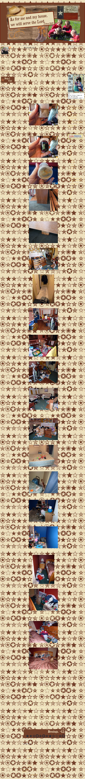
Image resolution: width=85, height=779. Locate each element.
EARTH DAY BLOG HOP (75, 179)
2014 (70, 153)
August (72, 169)
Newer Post (24, 771)
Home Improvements (72, 117)
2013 (70, 155)
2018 (70, 147)
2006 (70, 202)
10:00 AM (28, 766)
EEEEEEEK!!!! (71, 107)
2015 (70, 151)
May (72, 175)
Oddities (69, 114)
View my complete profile (7, 71)
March (72, 187)
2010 (70, 194)
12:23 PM (28, 750)
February (73, 189)
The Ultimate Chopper (72, 119)
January (72, 191)
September (73, 167)
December (73, 161)
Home (43, 771)
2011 (70, 159)
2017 (70, 149)
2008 (70, 198)
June (72, 173)
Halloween (70, 121)
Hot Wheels (70, 128)
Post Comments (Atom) (33, 774)
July (72, 171)
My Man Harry (71, 112)
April (72, 177)
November (73, 163)
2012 (70, 157)
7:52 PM (28, 758)
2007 (70, 200)
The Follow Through (72, 126)
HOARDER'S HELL (74, 185)
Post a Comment (25, 769)
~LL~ (27, 754)
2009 (70, 196)
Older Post (62, 771)
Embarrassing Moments (73, 115)
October (72, 165)
